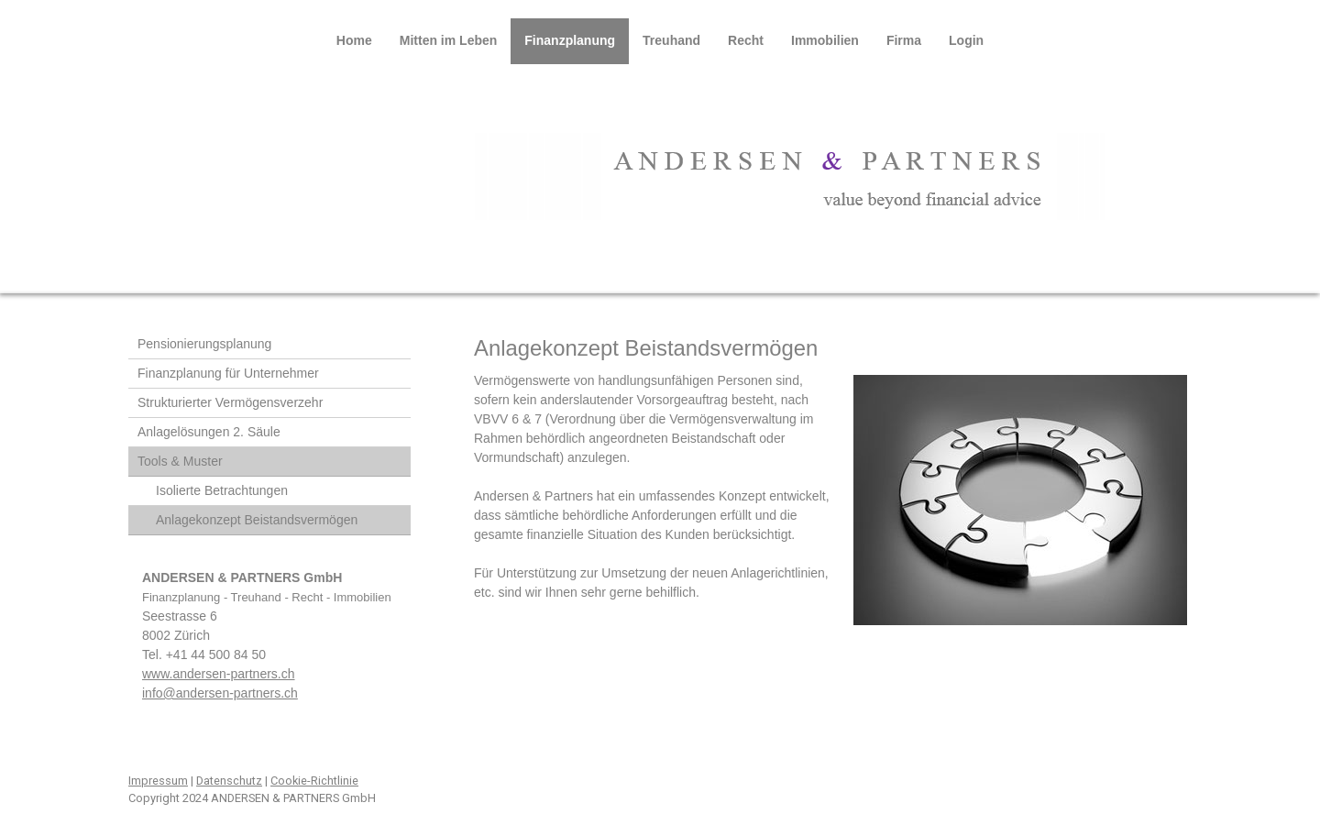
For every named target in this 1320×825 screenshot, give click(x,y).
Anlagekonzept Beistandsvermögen (257, 519)
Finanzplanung (569, 40)
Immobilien (825, 40)
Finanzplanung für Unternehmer (228, 373)
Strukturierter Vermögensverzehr (230, 402)
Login (966, 40)
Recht (746, 40)
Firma (903, 40)
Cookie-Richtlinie (314, 780)
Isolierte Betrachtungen (222, 490)
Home (354, 40)
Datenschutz (229, 780)
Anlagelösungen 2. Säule (209, 431)
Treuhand (671, 40)
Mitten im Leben (449, 40)
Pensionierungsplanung (204, 343)
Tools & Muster (180, 461)
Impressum (158, 780)
